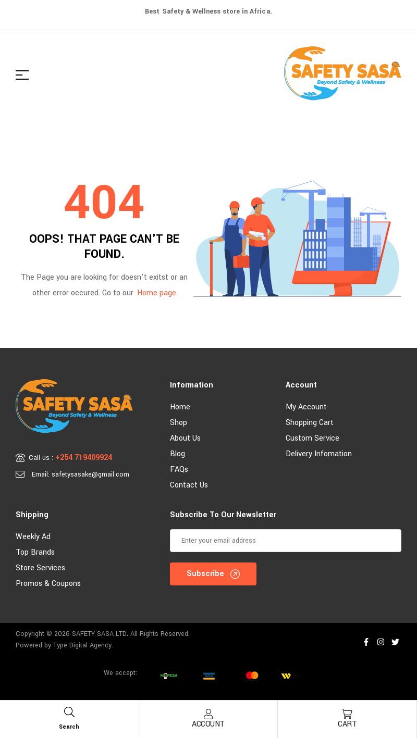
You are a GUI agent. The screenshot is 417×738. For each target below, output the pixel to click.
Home (180, 407)
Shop (178, 422)
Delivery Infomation (319, 453)
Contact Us (189, 485)
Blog (177, 453)
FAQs (179, 469)
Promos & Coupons (48, 583)
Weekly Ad (33, 536)
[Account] (208, 714)
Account (208, 724)
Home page (156, 292)
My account (306, 407)
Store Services (40, 567)
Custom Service (312, 438)
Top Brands (35, 552)
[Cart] (347, 714)
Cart (347, 724)
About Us (185, 438)
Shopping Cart (310, 422)
